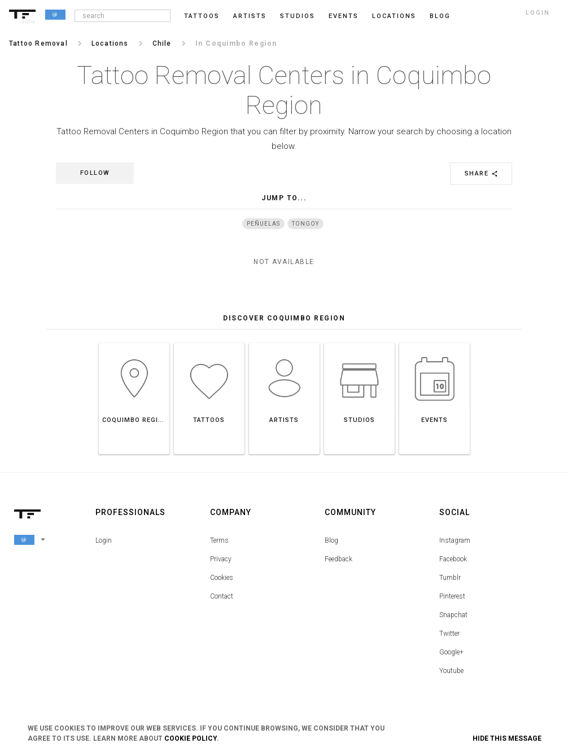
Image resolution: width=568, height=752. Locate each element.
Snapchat (453, 615)
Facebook (453, 559)
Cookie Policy (190, 738)
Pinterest (452, 596)
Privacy (220, 559)
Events (344, 16)
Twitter (449, 633)
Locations (394, 16)
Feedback (338, 559)
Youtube (451, 671)
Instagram (454, 540)
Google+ (451, 652)
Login (103, 540)
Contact (221, 596)
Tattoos (202, 16)
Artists (249, 16)
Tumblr (450, 578)
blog (440, 16)
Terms (219, 540)
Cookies (221, 578)
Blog (331, 540)
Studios (297, 16)
